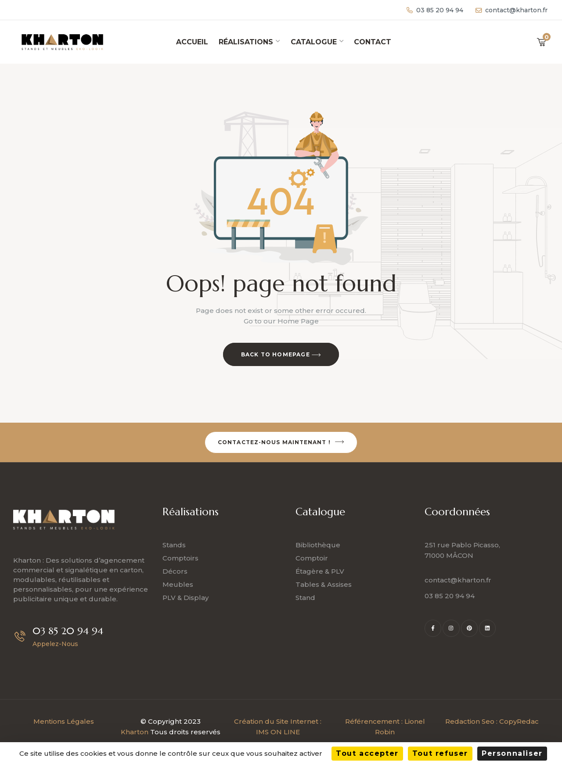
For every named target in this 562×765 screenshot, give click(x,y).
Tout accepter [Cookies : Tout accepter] (367, 753)
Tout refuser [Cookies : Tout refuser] (440, 753)
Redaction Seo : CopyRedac (492, 721)
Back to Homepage (281, 355)
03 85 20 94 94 (67, 631)
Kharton (134, 732)
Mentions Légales (63, 721)
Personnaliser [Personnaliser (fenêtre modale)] (512, 753)
